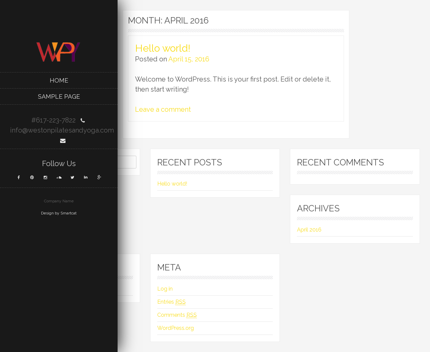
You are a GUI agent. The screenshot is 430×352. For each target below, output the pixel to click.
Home (59, 80)
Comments (177, 315)
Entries (171, 302)
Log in (165, 289)
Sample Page (59, 96)
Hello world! (162, 48)
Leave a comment (163, 109)
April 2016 (309, 230)
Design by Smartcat (59, 213)
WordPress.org (175, 328)
